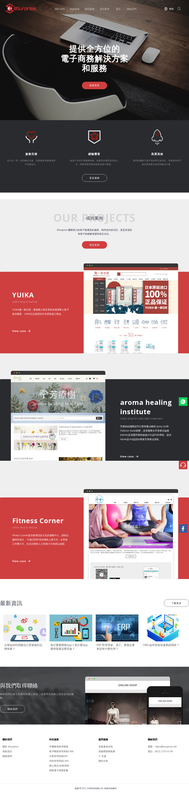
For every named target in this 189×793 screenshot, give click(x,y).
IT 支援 (102, 756)
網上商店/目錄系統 (59, 765)
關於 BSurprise (10, 746)
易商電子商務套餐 (58, 770)
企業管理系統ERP (58, 756)
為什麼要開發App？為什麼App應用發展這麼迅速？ (69, 647)
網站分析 (103, 760)
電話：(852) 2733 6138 (160, 751)
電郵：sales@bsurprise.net (162, 746)
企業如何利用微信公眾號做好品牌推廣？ (23, 647)
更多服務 (94, 177)
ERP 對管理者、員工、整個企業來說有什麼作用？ (116, 647)
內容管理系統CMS (59, 760)
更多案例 (94, 244)
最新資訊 (7, 751)
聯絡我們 (12, 709)
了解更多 (176, 603)
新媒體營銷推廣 (107, 751)
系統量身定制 (106, 746)
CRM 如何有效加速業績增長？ (161, 645)
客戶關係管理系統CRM (61, 751)
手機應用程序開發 (58, 746)
